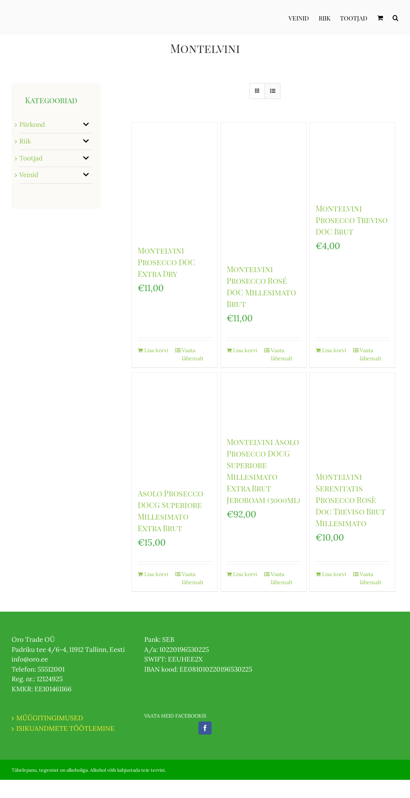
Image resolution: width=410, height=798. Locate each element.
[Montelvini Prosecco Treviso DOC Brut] (352, 159)
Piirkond (32, 124)
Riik (25, 141)
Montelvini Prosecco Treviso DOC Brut (352, 220)
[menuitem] (304, 17)
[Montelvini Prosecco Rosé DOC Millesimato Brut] (263, 189)
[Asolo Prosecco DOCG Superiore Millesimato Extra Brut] (174, 426)
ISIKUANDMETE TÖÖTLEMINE (65, 728)
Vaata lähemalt (192, 354)
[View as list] (272, 91)
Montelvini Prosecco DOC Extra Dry (166, 262)
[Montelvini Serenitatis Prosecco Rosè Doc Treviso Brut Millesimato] (352, 418)
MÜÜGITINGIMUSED (49, 718)
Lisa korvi (156, 350)
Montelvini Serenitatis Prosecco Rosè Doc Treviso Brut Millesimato (351, 499)
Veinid (28, 175)
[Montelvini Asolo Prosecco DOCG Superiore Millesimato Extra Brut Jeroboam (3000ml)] (263, 400)
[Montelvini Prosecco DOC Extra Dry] (174, 180)
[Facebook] (205, 728)
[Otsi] (395, 17)
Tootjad (31, 158)
